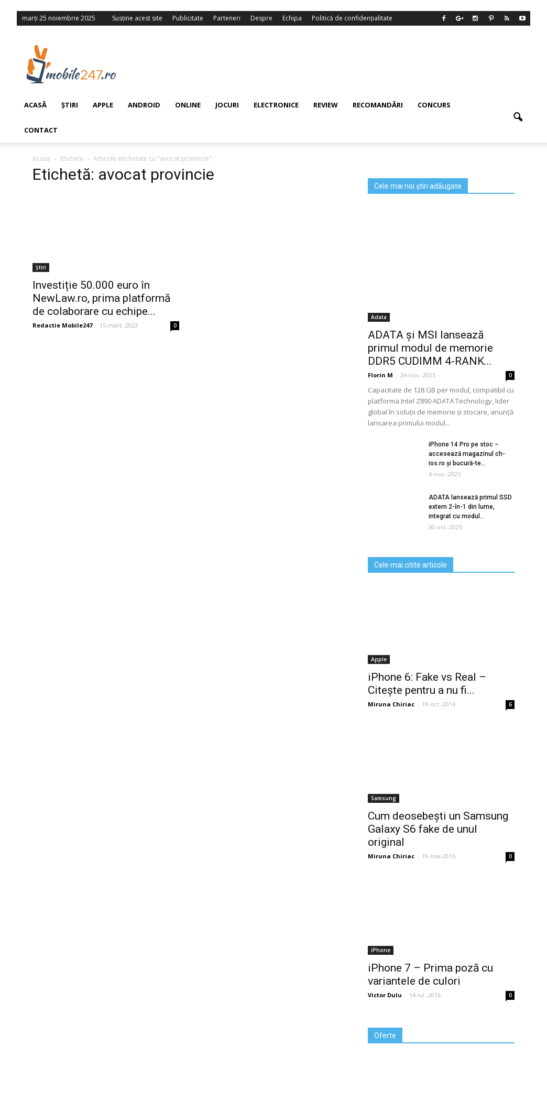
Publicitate (187, 18)
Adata (379, 317)
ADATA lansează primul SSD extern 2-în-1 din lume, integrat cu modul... (470, 507)
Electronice (276, 105)
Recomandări (378, 105)
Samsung (383, 798)
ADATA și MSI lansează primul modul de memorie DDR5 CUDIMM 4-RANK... (430, 348)
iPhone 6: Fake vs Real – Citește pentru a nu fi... (427, 683)
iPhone (380, 950)
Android (144, 105)
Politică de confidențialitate (352, 18)
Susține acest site (137, 18)
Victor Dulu (385, 995)
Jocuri (227, 105)
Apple (379, 659)
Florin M (380, 375)
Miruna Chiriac (391, 704)
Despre (261, 18)
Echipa (292, 18)
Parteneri (226, 18)
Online (188, 105)
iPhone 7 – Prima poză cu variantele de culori (430, 974)
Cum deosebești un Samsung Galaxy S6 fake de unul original (438, 829)
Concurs (434, 105)
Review (325, 105)
